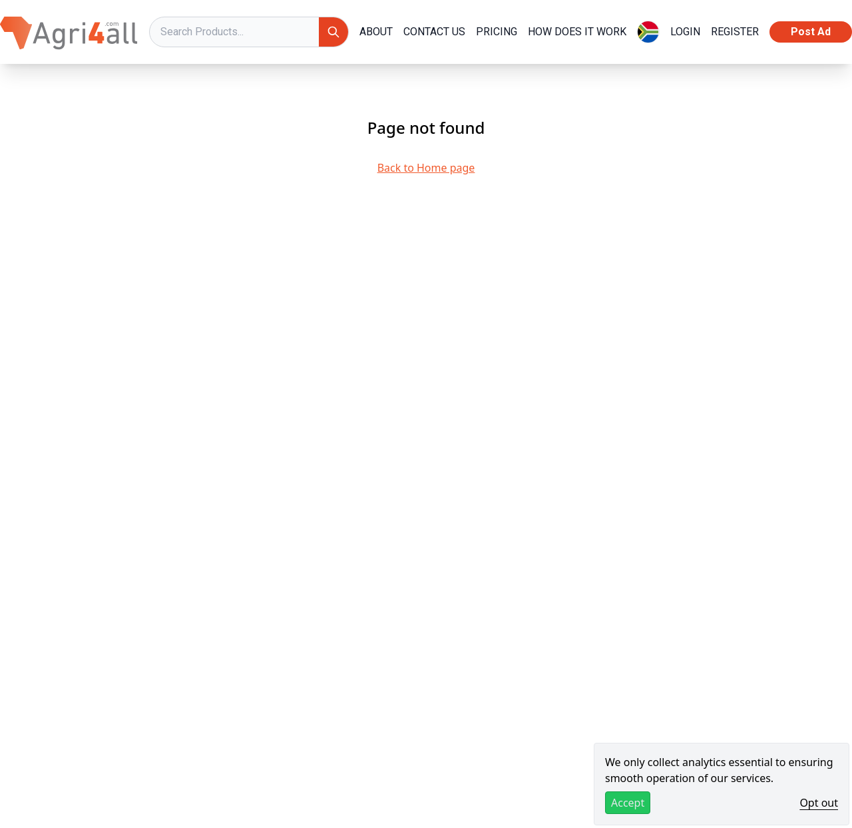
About (376, 31)
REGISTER (735, 31)
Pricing (496, 31)
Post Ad (811, 31)
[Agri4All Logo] (69, 32)
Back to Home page (426, 167)
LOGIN (685, 31)
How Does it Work (577, 31)
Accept (627, 802)
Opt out (818, 802)
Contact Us (434, 31)
